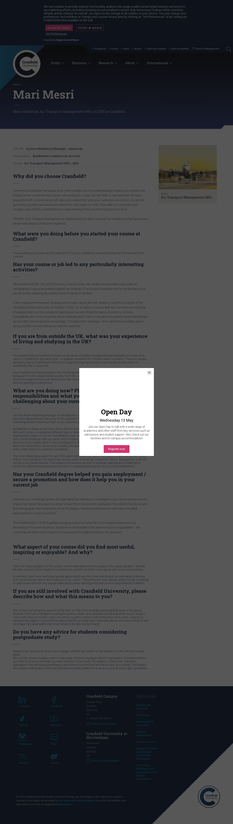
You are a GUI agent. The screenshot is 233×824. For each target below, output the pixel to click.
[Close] (149, 372)
